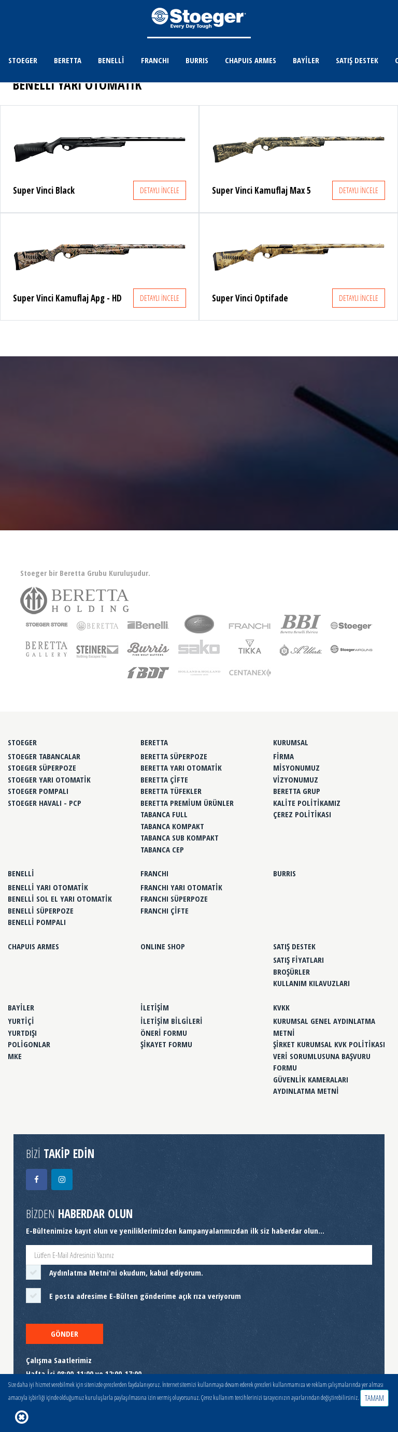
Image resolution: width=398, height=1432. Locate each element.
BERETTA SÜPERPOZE (173, 756)
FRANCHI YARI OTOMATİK (181, 887)
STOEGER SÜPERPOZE (42, 767)
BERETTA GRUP (296, 791)
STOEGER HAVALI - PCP (44, 803)
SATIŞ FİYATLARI (298, 959)
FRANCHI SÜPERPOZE (174, 898)
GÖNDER (64, 1333)
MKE (15, 1056)
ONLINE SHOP (162, 946)
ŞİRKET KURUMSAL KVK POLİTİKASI (329, 1044)
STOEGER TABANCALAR (44, 756)
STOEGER (22, 60)
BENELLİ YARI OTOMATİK (48, 887)
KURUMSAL (290, 742)
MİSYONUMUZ (296, 767)
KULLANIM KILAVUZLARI (311, 983)
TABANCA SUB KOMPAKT (179, 837)
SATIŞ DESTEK (357, 60)
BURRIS (197, 60)
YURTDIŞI (22, 1033)
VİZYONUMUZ (295, 779)
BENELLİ (111, 60)
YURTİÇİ (21, 1021)
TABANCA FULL (164, 814)
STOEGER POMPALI (38, 791)
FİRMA (283, 756)
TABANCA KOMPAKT (172, 826)
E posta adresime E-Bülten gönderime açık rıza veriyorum (145, 1296)
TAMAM (374, 1398)
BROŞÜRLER (291, 971)
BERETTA (67, 60)
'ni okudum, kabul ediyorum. (126, 1272)
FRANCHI (155, 60)
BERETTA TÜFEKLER (171, 791)
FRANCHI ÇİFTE (164, 910)
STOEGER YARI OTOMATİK (49, 779)
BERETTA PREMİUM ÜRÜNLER (187, 803)
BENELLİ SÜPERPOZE (41, 910)
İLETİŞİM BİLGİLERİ (171, 1021)
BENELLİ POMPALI (37, 922)
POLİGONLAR (29, 1044)
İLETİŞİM (154, 1007)
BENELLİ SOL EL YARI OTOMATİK (60, 898)
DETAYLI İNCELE (159, 190)
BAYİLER (306, 60)
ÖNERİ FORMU (163, 1033)
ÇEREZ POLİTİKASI (302, 814)
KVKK (281, 1007)
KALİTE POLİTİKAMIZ (306, 803)
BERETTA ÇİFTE (164, 779)
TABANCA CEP (162, 849)
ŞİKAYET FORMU (166, 1044)
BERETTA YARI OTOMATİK (181, 767)
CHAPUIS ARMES (250, 60)
